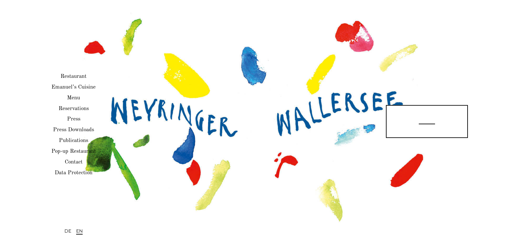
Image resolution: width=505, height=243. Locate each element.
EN (79, 231)
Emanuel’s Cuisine (73, 87)
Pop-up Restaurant (73, 151)
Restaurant (74, 76)
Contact (74, 162)
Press (73, 119)
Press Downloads (73, 130)
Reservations (74, 108)
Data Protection (73, 172)
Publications (73, 140)
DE (67, 231)
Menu (73, 97)
